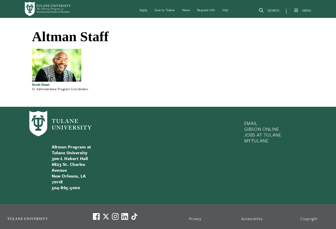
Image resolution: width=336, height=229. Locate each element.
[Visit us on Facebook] (96, 216)
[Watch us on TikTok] (134, 216)
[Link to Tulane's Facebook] (115, 216)
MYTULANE (256, 140)
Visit (225, 9)
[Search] (269, 11)
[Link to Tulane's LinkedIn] (124, 216)
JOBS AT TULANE (262, 134)
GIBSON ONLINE (261, 129)
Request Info (206, 9)
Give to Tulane (164, 9)
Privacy (195, 218)
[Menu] (296, 10)
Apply (143, 9)
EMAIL (251, 123)
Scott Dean (40, 84)
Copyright (308, 218)
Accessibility (252, 218)
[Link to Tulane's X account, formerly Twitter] (106, 216)
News (186, 9)
